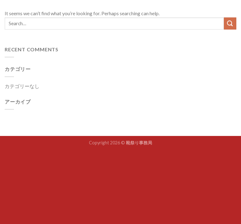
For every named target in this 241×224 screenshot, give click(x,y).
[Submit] (230, 23)
